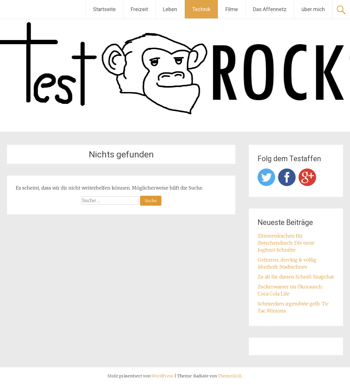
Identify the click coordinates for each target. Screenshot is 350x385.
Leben (170, 9)
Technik (201, 9)
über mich (313, 9)
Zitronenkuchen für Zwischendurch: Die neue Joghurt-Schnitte (286, 243)
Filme (231, 9)
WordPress (162, 376)
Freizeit (139, 9)
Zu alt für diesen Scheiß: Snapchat (296, 277)
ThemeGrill (230, 376)
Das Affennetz (270, 9)
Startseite (104, 9)
